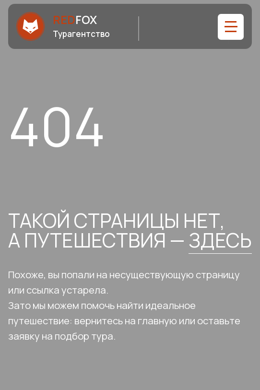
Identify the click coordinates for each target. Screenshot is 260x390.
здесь (220, 240)
